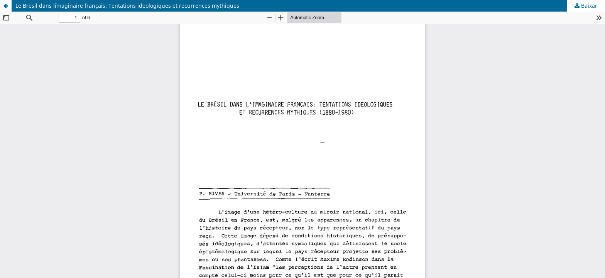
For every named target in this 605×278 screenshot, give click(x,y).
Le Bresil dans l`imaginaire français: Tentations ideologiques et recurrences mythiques (127, 5)
